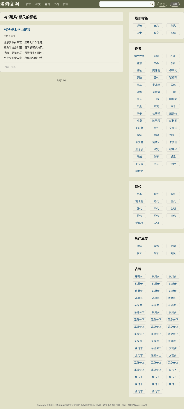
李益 (156, 163)
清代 (173, 215)
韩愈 (139, 63)
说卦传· (156, 276)
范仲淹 (156, 91)
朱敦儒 (173, 142)
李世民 (139, 170)
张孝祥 (173, 149)
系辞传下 (173, 297)
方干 (173, 106)
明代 (156, 215)
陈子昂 (156, 120)
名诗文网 (9, 4)
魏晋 (173, 194)
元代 (139, 215)
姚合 (139, 99)
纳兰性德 (139, 56)
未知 (156, 222)
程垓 (139, 135)
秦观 (156, 106)
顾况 (156, 149)
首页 (28, 4)
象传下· (139, 348)
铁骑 (139, 25)
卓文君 (139, 142)
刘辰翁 (139, 127)
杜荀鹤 (156, 113)
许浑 (139, 91)
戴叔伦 (173, 113)
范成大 (156, 142)
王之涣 (139, 149)
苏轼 (156, 56)
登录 (162, 4)
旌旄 (156, 25)
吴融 (156, 135)
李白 (173, 63)
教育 (156, 32)
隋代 (156, 201)
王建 (173, 91)
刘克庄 (173, 135)
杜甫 (12, 35)
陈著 (156, 156)
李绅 (173, 163)
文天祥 (173, 127)
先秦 (139, 194)
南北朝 (139, 201)
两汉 (156, 194)
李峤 (139, 113)
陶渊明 (156, 70)
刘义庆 (139, 163)
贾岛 (139, 84)
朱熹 (139, 106)
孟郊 (173, 84)
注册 (175, 4)
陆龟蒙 (173, 99)
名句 (47, 4)
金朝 (173, 208)
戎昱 (173, 156)
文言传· (173, 348)
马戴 (139, 156)
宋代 (6, 35)
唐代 (173, 201)
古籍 (65, 4)
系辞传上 (139, 326)
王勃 (156, 99)
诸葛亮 (173, 77)
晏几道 (156, 84)
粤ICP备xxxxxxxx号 (137, 405)
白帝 (7, 67)
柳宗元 (173, 70)
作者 (56, 4)
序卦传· (139, 276)
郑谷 (156, 127)
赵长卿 (173, 120)
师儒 (173, 32)
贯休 (156, 77)
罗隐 (139, 77)
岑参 (156, 63)
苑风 (13, 67)
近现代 (139, 222)
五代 (139, 208)
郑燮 (139, 120)
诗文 (38, 4)
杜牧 (139, 70)
